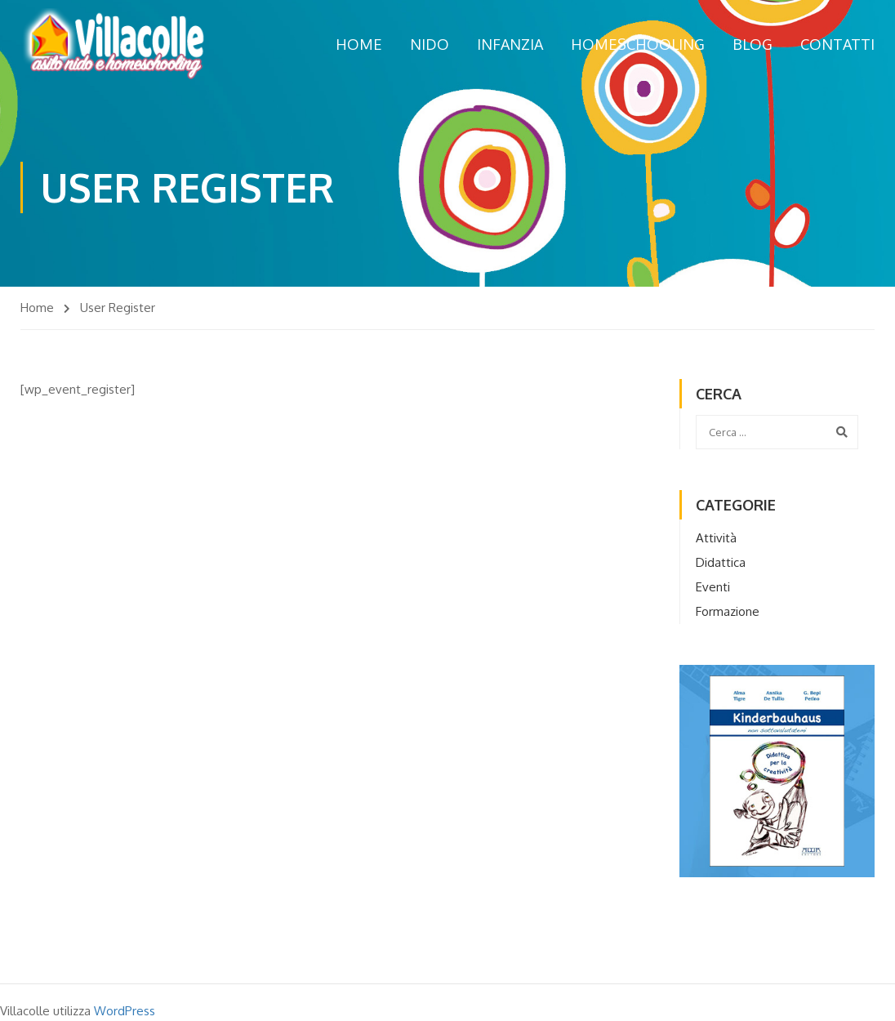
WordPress (124, 1011)
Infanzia (510, 44)
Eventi (713, 587)
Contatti (837, 44)
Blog (752, 44)
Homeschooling (638, 44)
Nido (429, 44)
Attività (716, 538)
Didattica (721, 562)
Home (359, 44)
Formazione (727, 611)
